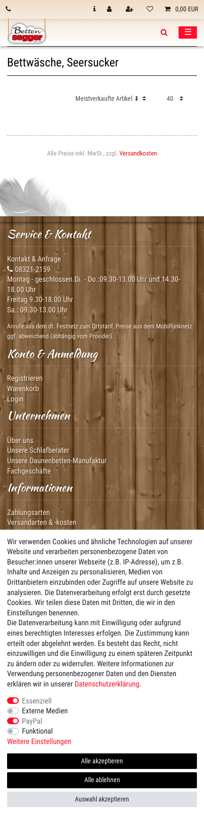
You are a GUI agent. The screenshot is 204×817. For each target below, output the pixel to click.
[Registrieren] (130, 9)
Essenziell (37, 700)
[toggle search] (164, 32)
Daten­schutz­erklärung (106, 683)
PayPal (32, 721)
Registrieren (25, 378)
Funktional (37, 731)
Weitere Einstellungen (39, 741)
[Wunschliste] (150, 9)
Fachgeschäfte (29, 470)
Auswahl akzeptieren (102, 799)
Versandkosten (138, 153)
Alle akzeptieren (102, 761)
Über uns (20, 440)
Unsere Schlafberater (38, 450)
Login (15, 398)
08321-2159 (28, 269)
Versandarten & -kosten (41, 522)
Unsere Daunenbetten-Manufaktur (56, 460)
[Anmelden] (110, 9)
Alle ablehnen (102, 780)
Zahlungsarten (28, 512)
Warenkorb (23, 388)
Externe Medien (45, 710)
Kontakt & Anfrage (34, 258)
